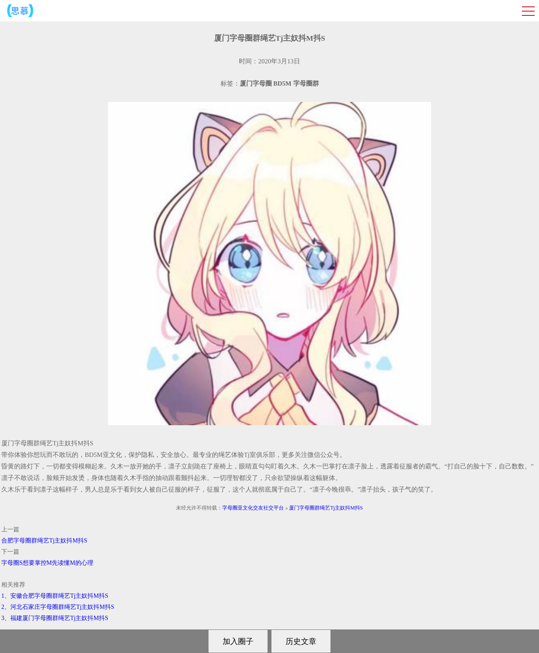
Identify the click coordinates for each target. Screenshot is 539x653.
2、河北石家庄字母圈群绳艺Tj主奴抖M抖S (57, 607)
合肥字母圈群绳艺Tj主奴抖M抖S (44, 540)
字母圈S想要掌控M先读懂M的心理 (47, 563)
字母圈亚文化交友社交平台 (253, 508)
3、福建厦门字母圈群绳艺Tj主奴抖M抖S (54, 618)
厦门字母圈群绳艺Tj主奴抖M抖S (326, 508)
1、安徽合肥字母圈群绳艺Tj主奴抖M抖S (54, 596)
